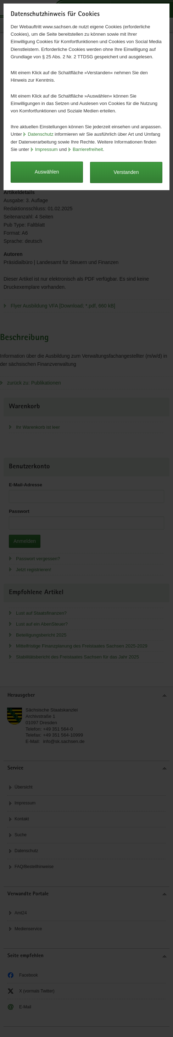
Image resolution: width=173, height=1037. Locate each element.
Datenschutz (40, 134)
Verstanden (126, 172)
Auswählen (47, 172)
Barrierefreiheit (88, 149)
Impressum (46, 149)
